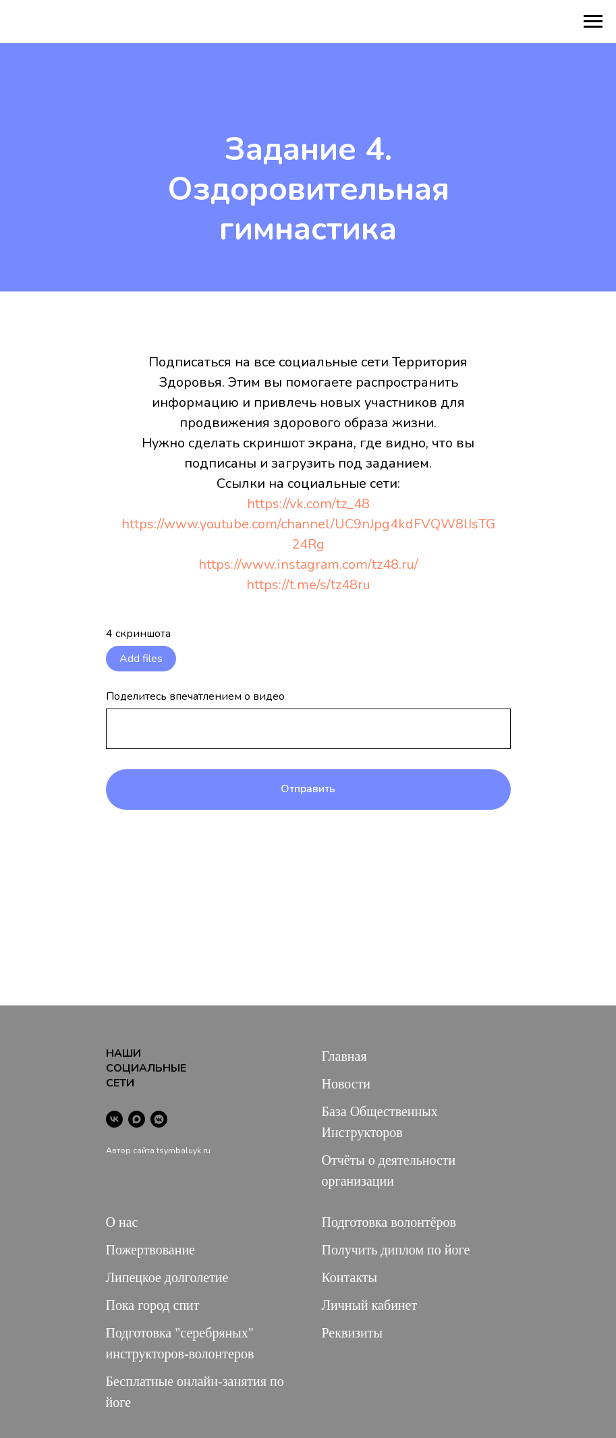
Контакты (350, 1277)
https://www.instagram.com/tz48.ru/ (308, 564)
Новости (346, 1083)
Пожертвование (151, 1249)
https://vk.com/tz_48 (308, 504)
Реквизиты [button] (352, 1332)
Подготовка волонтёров (389, 1222)
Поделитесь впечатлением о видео (195, 696)
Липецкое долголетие (167, 1277)
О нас (122, 1222)
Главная (344, 1056)
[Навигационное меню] (593, 21)
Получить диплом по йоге (396, 1249)
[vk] (114, 1119)
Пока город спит (153, 1305)
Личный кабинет (370, 1305)
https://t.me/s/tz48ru (308, 585)
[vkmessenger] (158, 1119)
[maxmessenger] (136, 1119)
